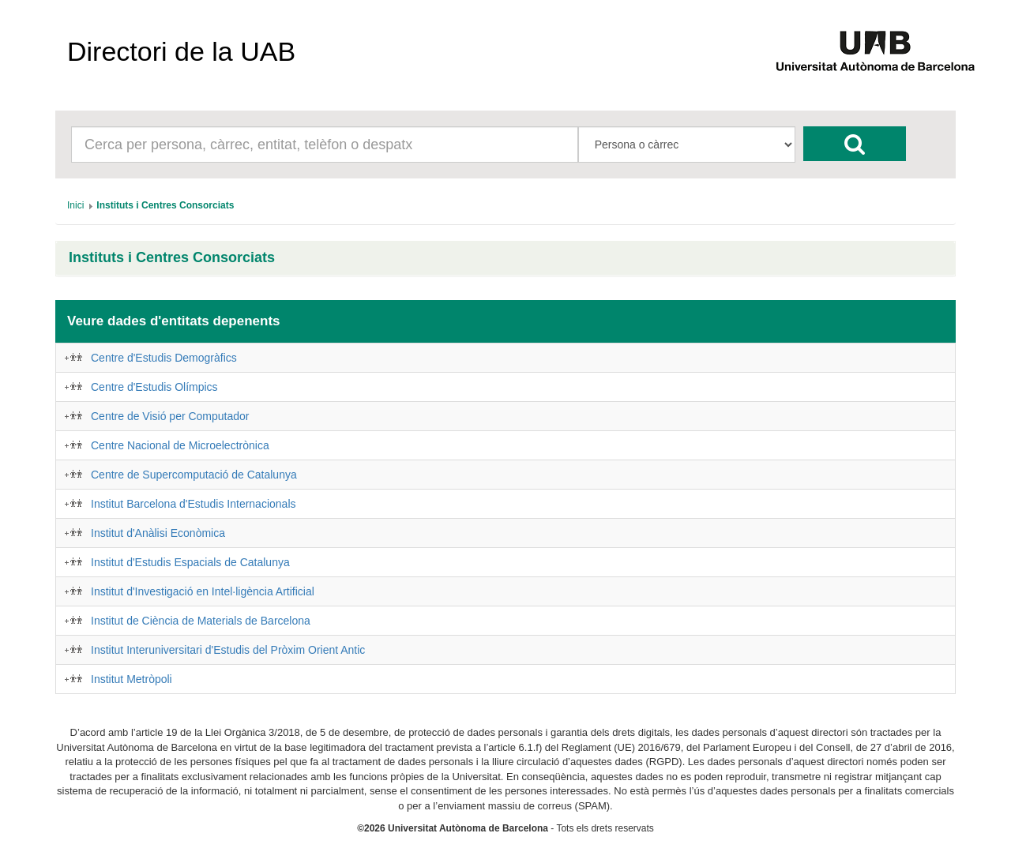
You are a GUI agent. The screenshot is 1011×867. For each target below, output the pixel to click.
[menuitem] (75, 205)
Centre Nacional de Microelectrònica (180, 445)
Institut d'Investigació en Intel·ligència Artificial (202, 591)
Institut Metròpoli (131, 679)
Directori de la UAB (181, 51)
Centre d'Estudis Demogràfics (164, 357)
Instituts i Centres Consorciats (172, 257)
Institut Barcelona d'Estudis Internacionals (193, 503)
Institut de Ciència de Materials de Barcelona (200, 620)
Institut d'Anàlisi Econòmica (158, 533)
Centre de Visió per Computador (170, 416)
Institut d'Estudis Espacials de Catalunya (190, 562)
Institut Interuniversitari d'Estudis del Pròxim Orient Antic (228, 650)
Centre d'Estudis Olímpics (154, 387)
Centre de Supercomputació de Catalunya (194, 474)
